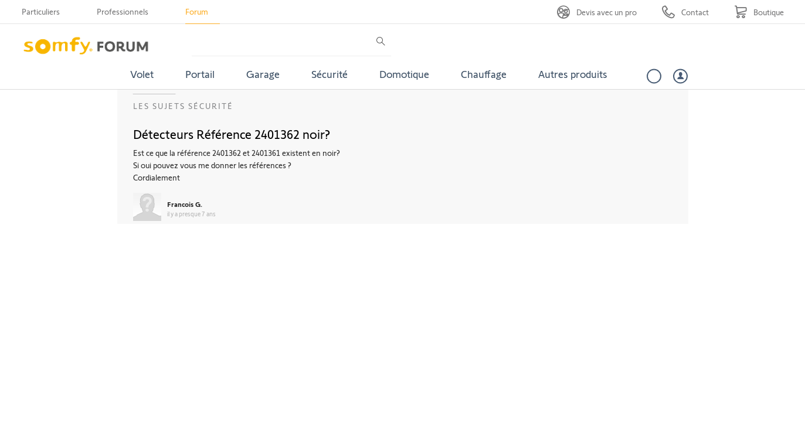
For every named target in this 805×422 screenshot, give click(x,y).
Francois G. (184, 204)
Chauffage (484, 73)
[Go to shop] (759, 12)
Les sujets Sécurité (183, 106)
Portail (200, 73)
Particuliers (41, 11)
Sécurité (329, 73)
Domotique (404, 73)
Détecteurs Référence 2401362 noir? (231, 133)
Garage (263, 73)
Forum (196, 11)
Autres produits (572, 73)
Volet (142, 73)
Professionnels (122, 11)
